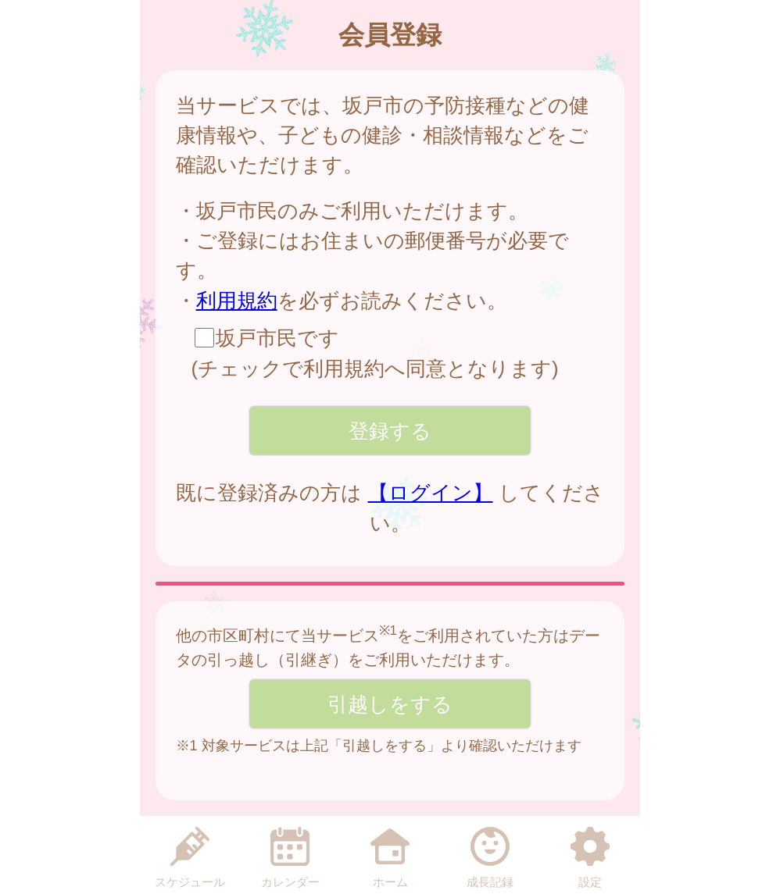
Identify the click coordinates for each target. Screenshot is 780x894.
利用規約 (236, 301)
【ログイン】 (430, 493)
